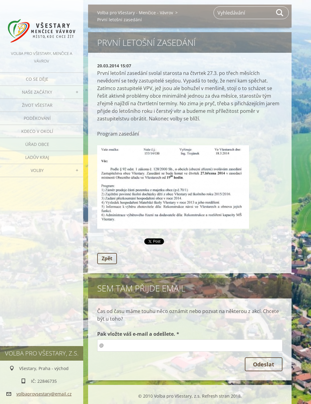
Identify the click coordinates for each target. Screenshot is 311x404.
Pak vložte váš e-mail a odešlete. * (138, 334)
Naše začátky (37, 92)
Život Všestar (37, 105)
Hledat (280, 12)
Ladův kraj (37, 157)
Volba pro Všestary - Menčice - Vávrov (135, 12)
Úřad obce (37, 144)
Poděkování (37, 118)
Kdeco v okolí (37, 131)
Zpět (107, 258)
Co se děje (37, 79)
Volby (37, 170)
